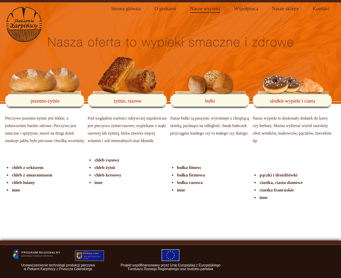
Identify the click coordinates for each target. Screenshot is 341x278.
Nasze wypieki (205, 8)
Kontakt (321, 8)
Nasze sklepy (285, 8)
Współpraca (246, 8)
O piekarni (165, 8)
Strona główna (126, 8)
